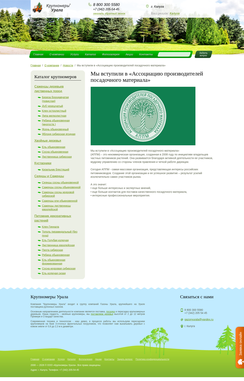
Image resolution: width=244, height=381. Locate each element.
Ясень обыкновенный (55, 129)
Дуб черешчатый (52, 106)
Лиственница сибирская (57, 156)
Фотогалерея (110, 54)
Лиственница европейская (58, 245)
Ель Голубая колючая (55, 240)
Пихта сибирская (52, 250)
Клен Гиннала (50, 226)
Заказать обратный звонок (109, 13)
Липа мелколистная (54, 115)
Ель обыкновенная (53, 147)
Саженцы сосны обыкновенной (61, 187)
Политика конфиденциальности (152, 359)
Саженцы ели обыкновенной (60, 200)
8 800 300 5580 (106, 4)
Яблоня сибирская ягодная (58, 134)
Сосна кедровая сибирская (59, 268)
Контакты (146, 54)
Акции (129, 54)
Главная (38, 54)
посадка (110, 311)
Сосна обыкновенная (55, 151)
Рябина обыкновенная (56, 254)
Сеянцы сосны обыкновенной (60, 182)
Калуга (175, 13)
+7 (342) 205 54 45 (196, 312)
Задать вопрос (125, 359)
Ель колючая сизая (54, 273)
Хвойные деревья (47, 140)
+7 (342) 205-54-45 (106, 9)
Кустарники (42, 163)
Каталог (90, 54)
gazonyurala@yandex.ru (199, 319)
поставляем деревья (102, 314)
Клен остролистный (54, 110)
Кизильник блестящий (55, 169)
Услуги (74, 54)
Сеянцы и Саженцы (49, 176)
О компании (56, 54)
